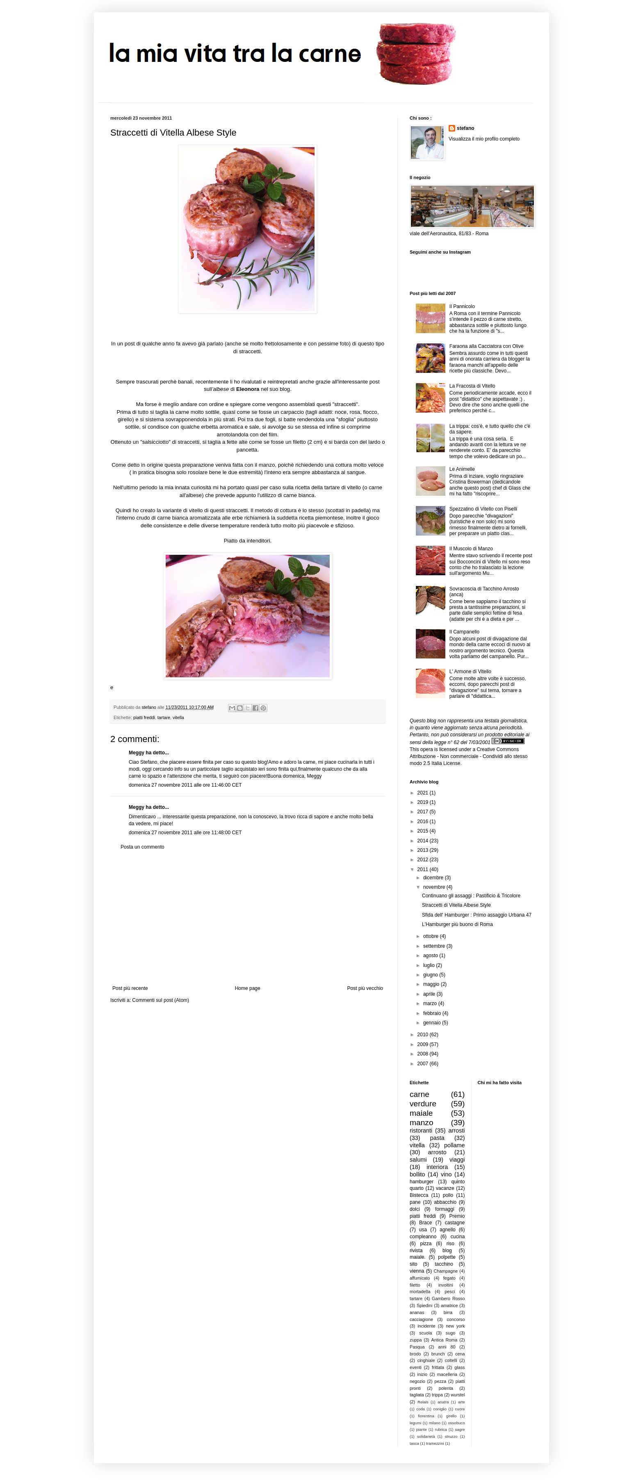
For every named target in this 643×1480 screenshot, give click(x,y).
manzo (421, 1122)
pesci (450, 1291)
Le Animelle (462, 469)
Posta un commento (142, 847)
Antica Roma (444, 1339)
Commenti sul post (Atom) (160, 1000)
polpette (447, 1257)
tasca (414, 1443)
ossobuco (456, 1423)
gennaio (432, 1023)
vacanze (445, 1188)
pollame (454, 1145)
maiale (421, 1113)
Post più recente (130, 988)
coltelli (451, 1360)
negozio (417, 1381)
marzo (430, 1003)
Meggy (136, 753)
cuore (460, 1409)
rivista (416, 1250)
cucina (458, 1236)
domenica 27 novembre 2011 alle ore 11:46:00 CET (185, 785)
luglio (429, 965)
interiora (437, 1167)
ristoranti (421, 1130)
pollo (448, 1195)
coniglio (440, 1409)
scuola (425, 1332)
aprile (430, 994)
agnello (448, 1230)
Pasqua (417, 1346)
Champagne (446, 1271)
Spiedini (424, 1305)
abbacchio (445, 1202)
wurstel (458, 1394)
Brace (425, 1223)
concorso (456, 1319)
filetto (415, 1285)
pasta (437, 1138)
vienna (417, 1271)
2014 (423, 841)
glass (459, 1367)
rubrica (441, 1429)
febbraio (432, 1013)
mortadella (420, 1291)
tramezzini (435, 1443)
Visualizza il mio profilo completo (484, 139)
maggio (432, 984)
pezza (440, 1381)
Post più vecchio (365, 988)
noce (341, 412)
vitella (178, 717)
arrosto (437, 1152)
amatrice (449, 1305)
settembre (435, 946)
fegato (449, 1278)
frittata (438, 1367)
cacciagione (421, 1319)
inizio (422, 1374)
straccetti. (249, 351)
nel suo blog (275, 389)
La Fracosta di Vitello (472, 386)
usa (423, 1230)
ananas (417, 1312)
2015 (423, 831)
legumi (415, 1423)
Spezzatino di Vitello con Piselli (483, 509)
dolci (415, 1209)
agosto (431, 955)
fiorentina (426, 1416)
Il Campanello (464, 632)
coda (420, 1409)
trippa (437, 1394)
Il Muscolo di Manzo (471, 549)
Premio (457, 1216)
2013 (423, 850)
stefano (465, 128)
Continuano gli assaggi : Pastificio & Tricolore (471, 896)
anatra (443, 1402)
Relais (423, 1402)
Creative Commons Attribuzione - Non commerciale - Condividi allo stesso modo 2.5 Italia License (468, 756)
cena (460, 1353)
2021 (423, 793)
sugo (450, 1332)
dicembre (434, 878)
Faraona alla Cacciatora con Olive (486, 346)
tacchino (444, 1264)
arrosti (457, 1130)
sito (413, 1264)
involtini (445, 1285)
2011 (423, 869)
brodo (415, 1353)
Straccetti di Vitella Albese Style (456, 905)
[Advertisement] (247, 917)
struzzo (451, 1436)
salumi (418, 1159)
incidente (426, 1325)
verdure (423, 1103)
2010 (423, 1034)
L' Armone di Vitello (470, 671)
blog (447, 1250)
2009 (423, 1044)
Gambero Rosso (448, 1298)
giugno (431, 975)
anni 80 (446, 1346)
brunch (438, 1353)
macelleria (447, 1374)
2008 (423, 1054)
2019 (423, 802)
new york (455, 1325)
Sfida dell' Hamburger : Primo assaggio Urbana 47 (476, 915)
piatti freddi (144, 717)
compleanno (423, 1236)
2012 (423, 860)
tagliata (417, 1394)
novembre (435, 887)
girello (125, 419)
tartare (163, 717)
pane (415, 1202)
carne (419, 1094)
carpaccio (292, 412)
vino (446, 1174)
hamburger (421, 1182)
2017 (423, 812)
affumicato (420, 1278)
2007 (423, 1064)
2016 (423, 821)
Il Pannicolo (462, 306)
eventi (416, 1367)
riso (450, 1243)
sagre (460, 1429)
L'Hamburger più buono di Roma (457, 924)
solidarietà (426, 1436)
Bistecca (419, 1195)
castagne (455, 1223)
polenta (446, 1388)
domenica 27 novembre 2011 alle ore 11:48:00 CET (185, 832)
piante (421, 1429)
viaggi (457, 1159)
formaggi (444, 1209)
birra (448, 1312)
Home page (247, 988)
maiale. (418, 1257)
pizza (425, 1243)
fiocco (370, 412)
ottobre (431, 936)
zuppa (416, 1339)
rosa (355, 412)
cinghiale (426, 1360)
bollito (417, 1174)
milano (434, 1423)
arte (461, 1402)
